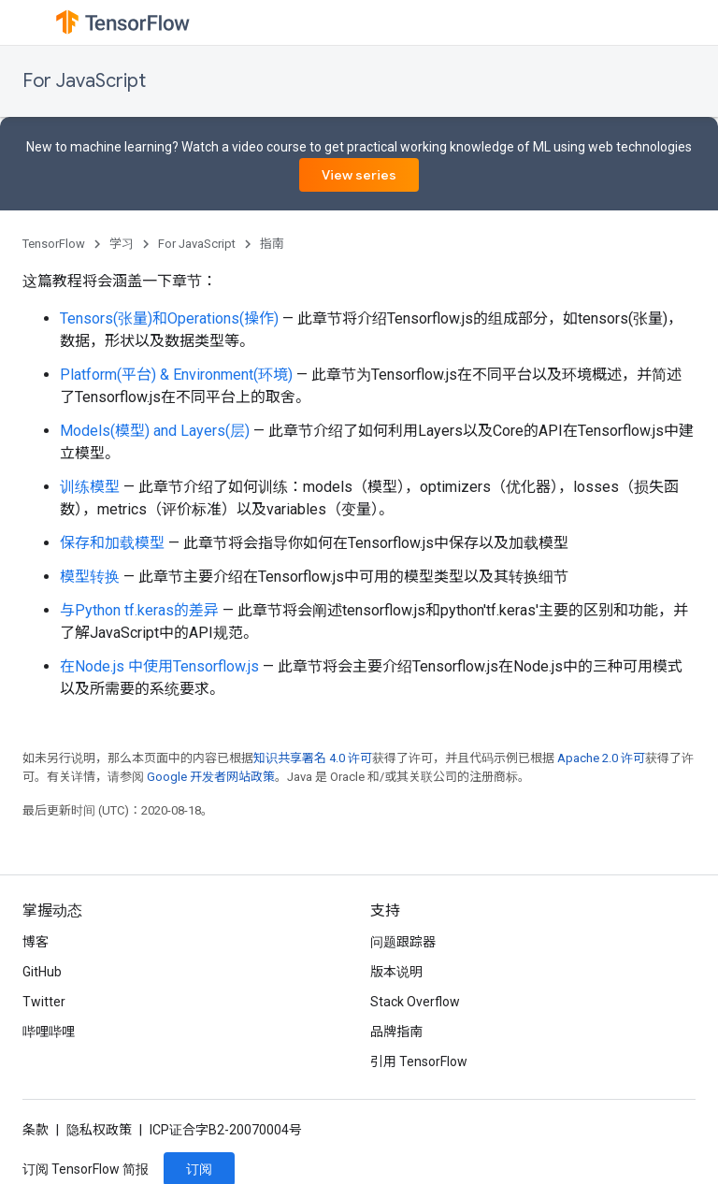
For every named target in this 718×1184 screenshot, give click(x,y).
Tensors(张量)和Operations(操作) (169, 318)
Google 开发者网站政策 (211, 777)
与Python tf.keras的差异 (139, 610)
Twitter (43, 1001)
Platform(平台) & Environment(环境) (176, 374)
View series (359, 174)
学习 (121, 244)
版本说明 (396, 971)
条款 (35, 1129)
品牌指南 (396, 1031)
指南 (272, 244)
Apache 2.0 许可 (601, 758)
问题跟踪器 (403, 941)
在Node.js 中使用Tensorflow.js (159, 666)
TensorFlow (53, 244)
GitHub (42, 971)
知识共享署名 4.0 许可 (312, 758)
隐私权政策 (99, 1129)
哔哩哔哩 (48, 1031)
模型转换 (90, 576)
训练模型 (90, 487)
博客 (35, 941)
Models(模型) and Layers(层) (155, 431)
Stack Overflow (415, 1001)
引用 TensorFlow (418, 1061)
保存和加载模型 (112, 543)
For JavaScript (84, 81)
